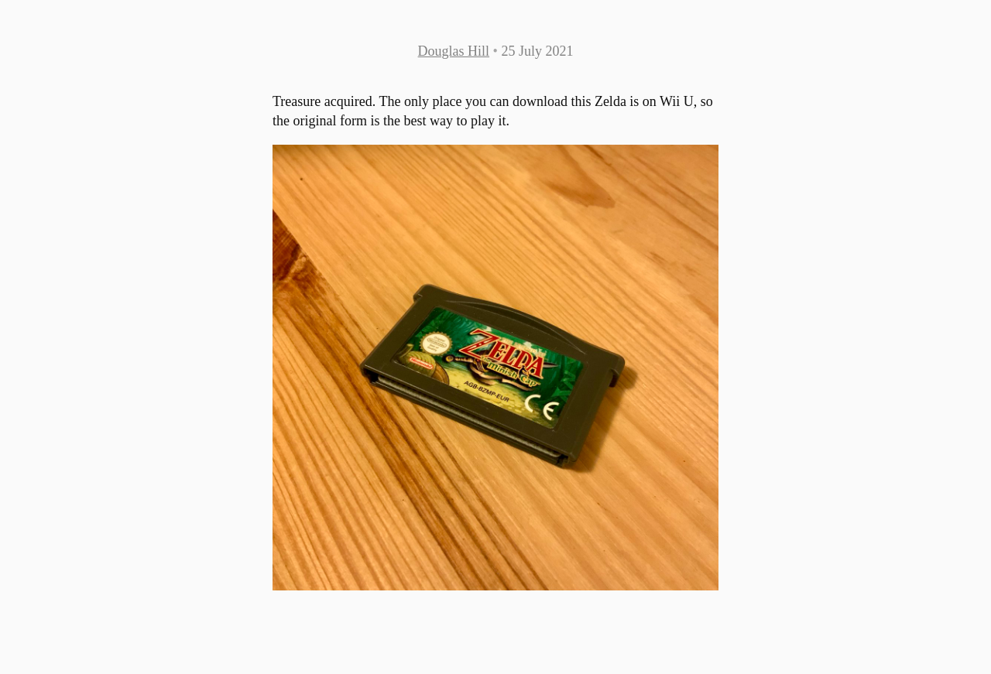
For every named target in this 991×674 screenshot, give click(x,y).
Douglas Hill (454, 51)
